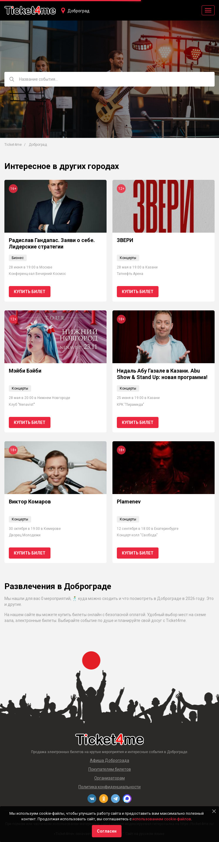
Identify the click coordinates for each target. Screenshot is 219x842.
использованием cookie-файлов (161, 819)
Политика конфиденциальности (109, 786)
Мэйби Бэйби (25, 371)
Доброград (79, 11)
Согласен (107, 831)
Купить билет (30, 291)
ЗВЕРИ (125, 240)
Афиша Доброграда (109, 760)
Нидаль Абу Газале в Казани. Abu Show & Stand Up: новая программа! (162, 374)
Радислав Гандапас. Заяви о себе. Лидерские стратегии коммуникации (52, 246)
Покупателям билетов (109, 769)
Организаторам (109, 778)
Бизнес (18, 258)
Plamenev (129, 501)
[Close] (214, 811)
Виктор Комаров (30, 501)
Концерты (128, 258)
